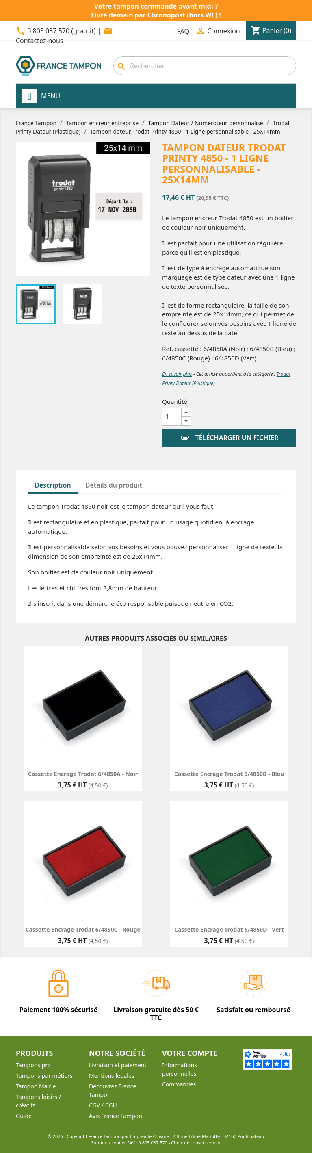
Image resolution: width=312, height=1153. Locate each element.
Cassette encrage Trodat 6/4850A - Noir (83, 774)
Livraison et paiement (118, 1065)
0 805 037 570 (153, 1143)
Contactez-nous (39, 40)
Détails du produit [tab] (113, 485)
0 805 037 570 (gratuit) (61, 30)
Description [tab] (53, 485)
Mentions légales (111, 1075)
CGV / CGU (103, 1105)
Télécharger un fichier (229, 438)
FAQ (183, 31)
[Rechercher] (204, 65)
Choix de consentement (196, 1143)
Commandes (179, 1084)
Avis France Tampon (115, 1116)
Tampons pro (33, 1065)
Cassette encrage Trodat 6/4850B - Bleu (229, 774)
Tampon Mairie (36, 1086)
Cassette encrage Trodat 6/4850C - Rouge (82, 929)
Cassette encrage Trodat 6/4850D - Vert (229, 929)
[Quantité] (172, 417)
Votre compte (189, 1053)
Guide (24, 1116)
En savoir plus (177, 374)
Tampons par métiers (44, 1075)
